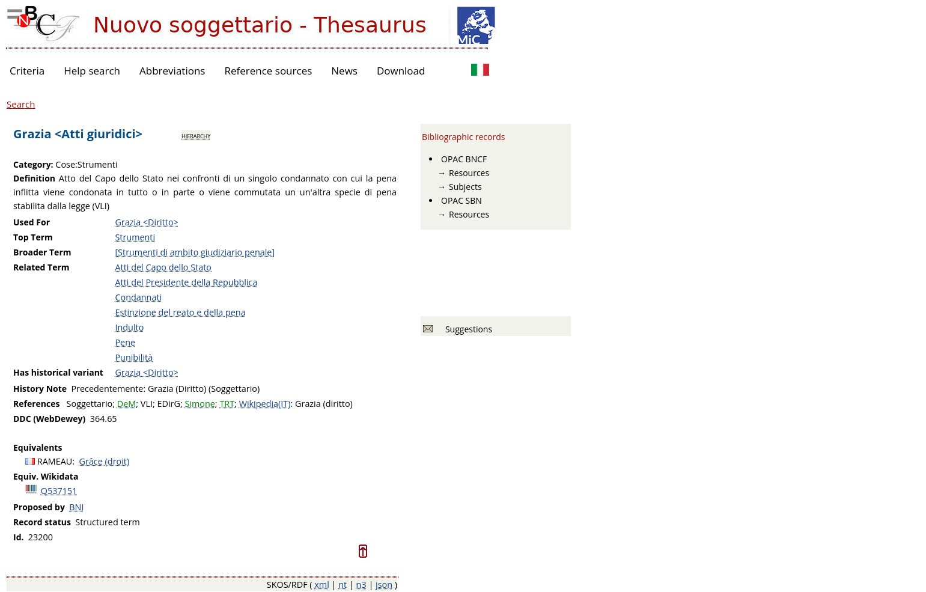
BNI (76, 507)
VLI (147, 403)
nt (342, 584)
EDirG (168, 403)
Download (401, 71)
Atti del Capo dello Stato (163, 267)
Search (21, 104)
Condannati (138, 297)
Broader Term (42, 252)
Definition (34, 178)
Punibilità (134, 357)
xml (321, 584)
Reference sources (268, 71)
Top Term (33, 237)
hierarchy (195, 135)
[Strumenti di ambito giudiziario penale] (195, 252)
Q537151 (59, 490)
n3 (361, 584)
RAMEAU (55, 461)
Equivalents (37, 447)
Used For (31, 222)
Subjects (465, 186)
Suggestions (466, 329)
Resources (469, 173)
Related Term (41, 267)
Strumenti (135, 237)
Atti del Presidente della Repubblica (186, 282)
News (344, 71)
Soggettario (90, 403)
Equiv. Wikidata (45, 476)
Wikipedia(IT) (265, 403)
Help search (92, 71)
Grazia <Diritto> (146, 222)
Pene (125, 342)
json (384, 584)
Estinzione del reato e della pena (180, 312)
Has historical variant (58, 372)
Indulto (129, 327)
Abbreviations (172, 71)
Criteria (27, 71)
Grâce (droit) (104, 461)
